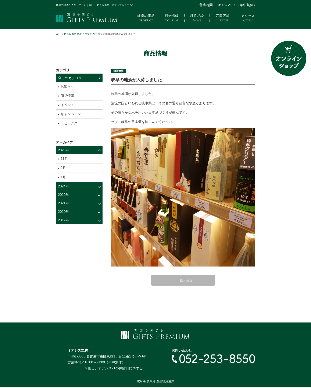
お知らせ (67, 86)
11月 (64, 159)
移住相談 (197, 18)
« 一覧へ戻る (183, 281)
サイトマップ (75, 383)
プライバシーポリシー (102, 383)
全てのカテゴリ (70, 78)
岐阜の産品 (145, 18)
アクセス (248, 18)
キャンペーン (71, 114)
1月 (63, 177)
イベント (67, 105)
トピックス (69, 123)
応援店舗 (222, 18)
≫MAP (140, 348)
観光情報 (171, 18)
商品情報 (67, 96)
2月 (63, 168)
